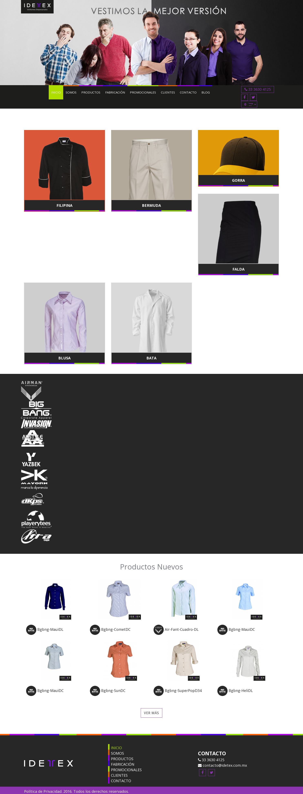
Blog (208, 92)
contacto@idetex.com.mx (222, 758)
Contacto (190, 92)
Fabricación (117, 92)
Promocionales (145, 92)
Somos (73, 92)
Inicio (58, 92)
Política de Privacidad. (43, 784)
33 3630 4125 (262, 89)
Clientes (170, 92)
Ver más (151, 706)
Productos (93, 92)
